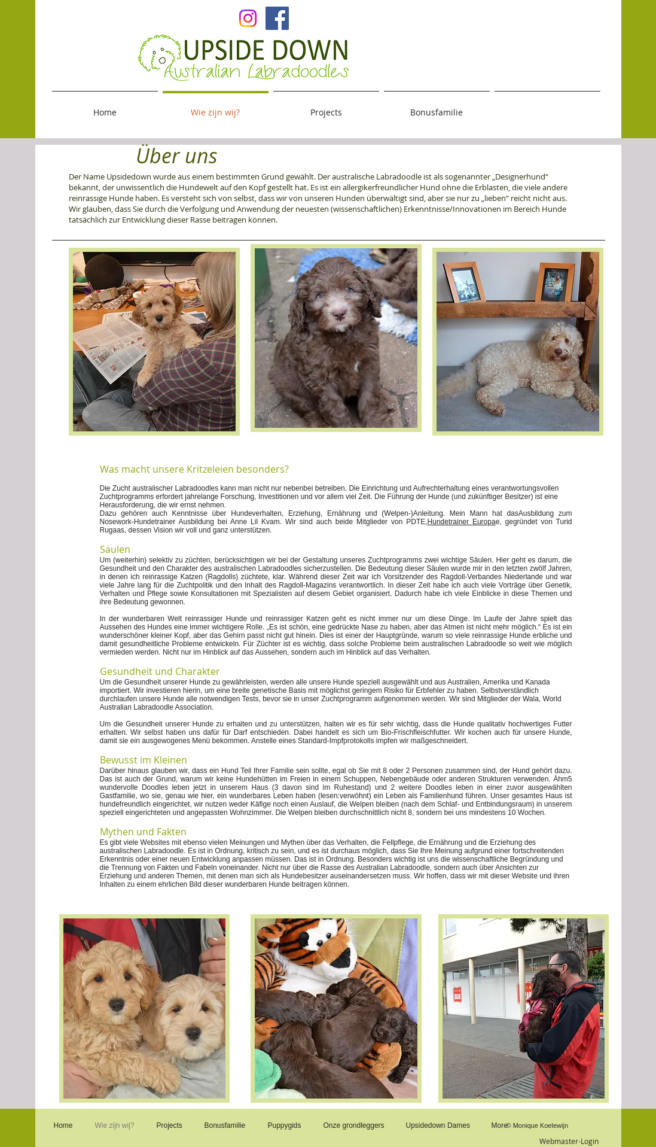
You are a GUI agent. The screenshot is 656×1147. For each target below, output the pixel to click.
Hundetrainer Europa (462, 522)
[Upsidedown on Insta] (248, 18)
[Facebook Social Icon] (277, 18)
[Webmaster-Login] (569, 1141)
